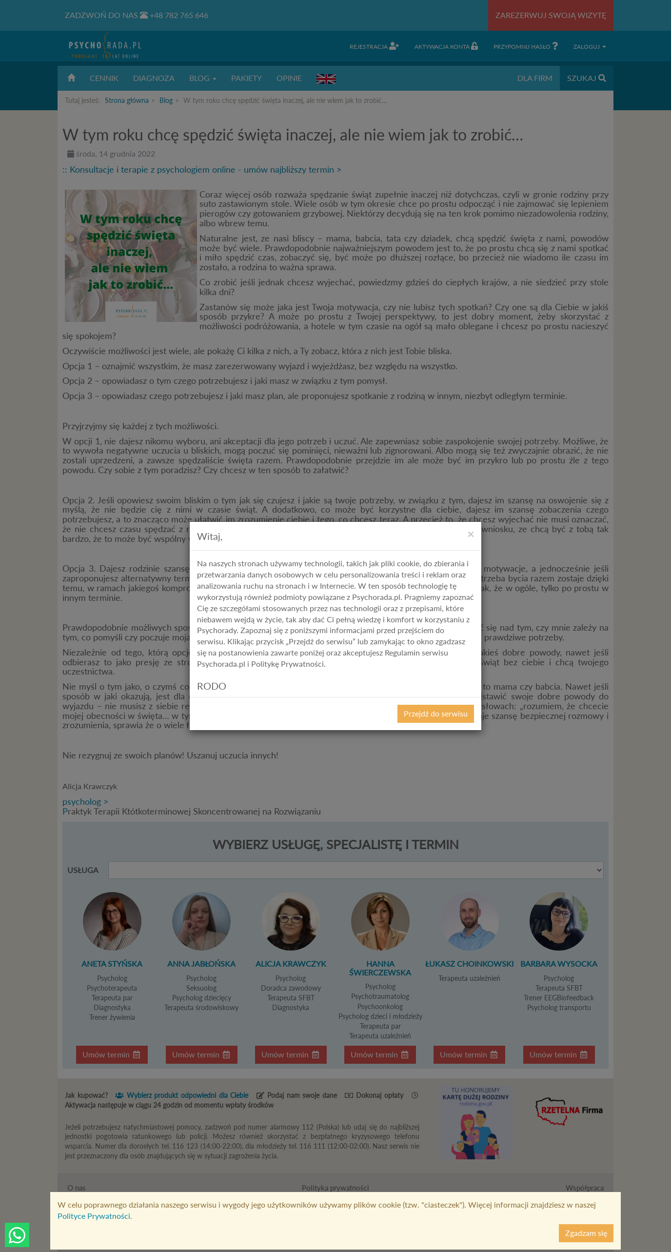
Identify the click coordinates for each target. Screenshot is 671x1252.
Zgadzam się (586, 1232)
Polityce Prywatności (94, 1215)
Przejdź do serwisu (436, 713)
